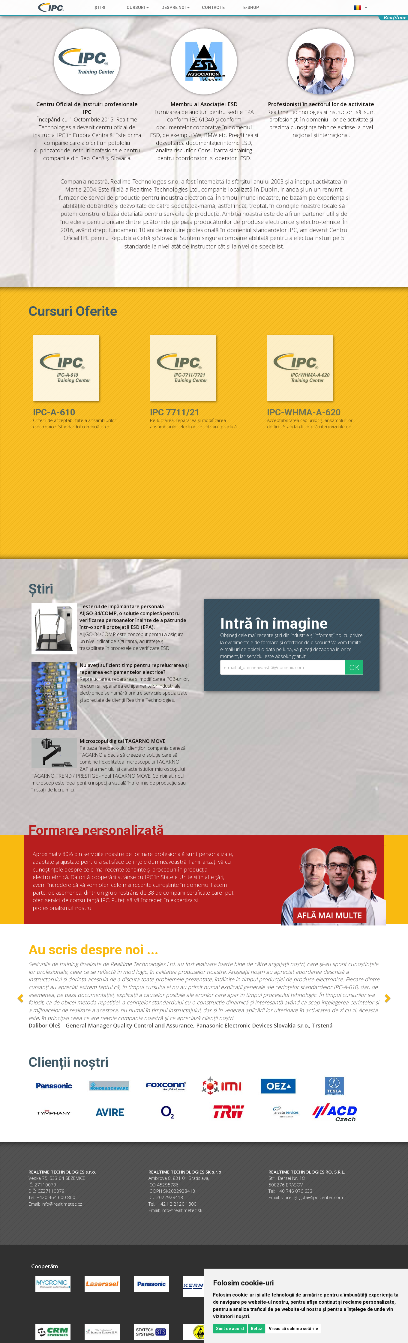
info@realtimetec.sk (181, 1210)
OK (354, 667)
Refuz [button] (256, 1328)
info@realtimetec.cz (61, 1204)
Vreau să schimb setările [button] (293, 1328)
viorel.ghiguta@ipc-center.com (312, 1197)
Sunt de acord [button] (230, 1328)
